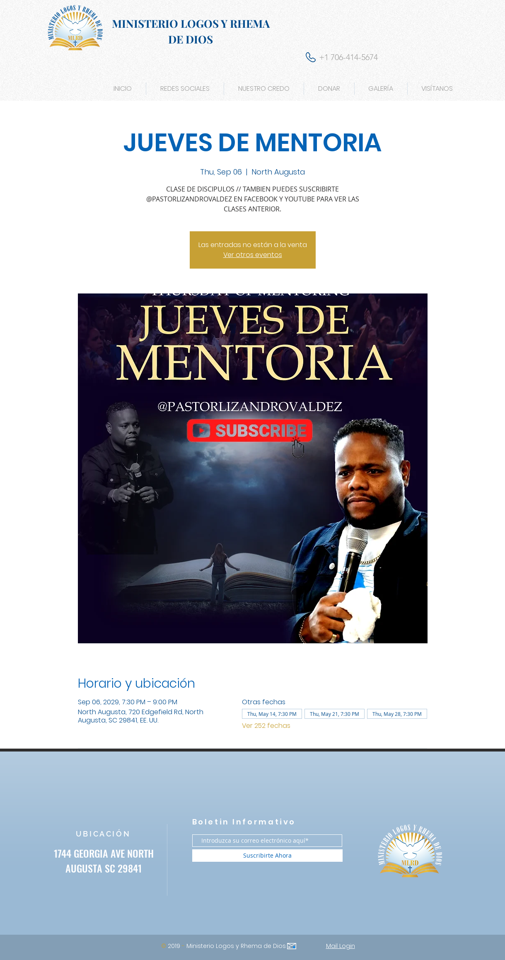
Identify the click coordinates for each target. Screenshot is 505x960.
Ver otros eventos (252, 254)
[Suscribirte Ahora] (267, 855)
